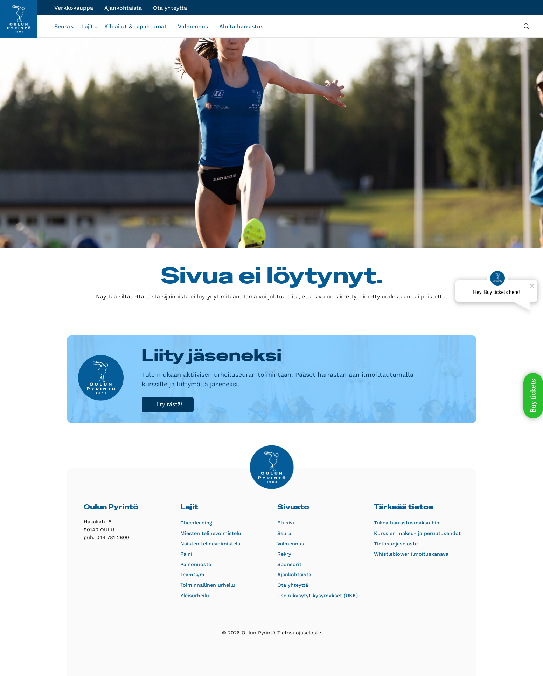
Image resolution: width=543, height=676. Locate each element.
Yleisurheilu (194, 595)
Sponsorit (289, 564)
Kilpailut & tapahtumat (135, 26)
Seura (62, 26)
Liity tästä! (167, 404)
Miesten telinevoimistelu (210, 533)
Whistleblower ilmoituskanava (405, 554)
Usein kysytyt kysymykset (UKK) (309, 595)
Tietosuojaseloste (396, 544)
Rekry (284, 554)
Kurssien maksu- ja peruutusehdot (405, 533)
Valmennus (193, 26)
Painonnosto (195, 564)
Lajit (87, 26)
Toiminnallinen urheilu (207, 585)
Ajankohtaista (123, 8)
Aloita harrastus (241, 26)
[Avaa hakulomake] (526, 26)
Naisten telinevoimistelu (210, 544)
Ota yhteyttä (170, 8)
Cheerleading (196, 523)
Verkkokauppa (73, 8)
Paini (186, 554)
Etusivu (286, 523)
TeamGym (192, 574)
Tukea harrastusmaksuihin (405, 523)
